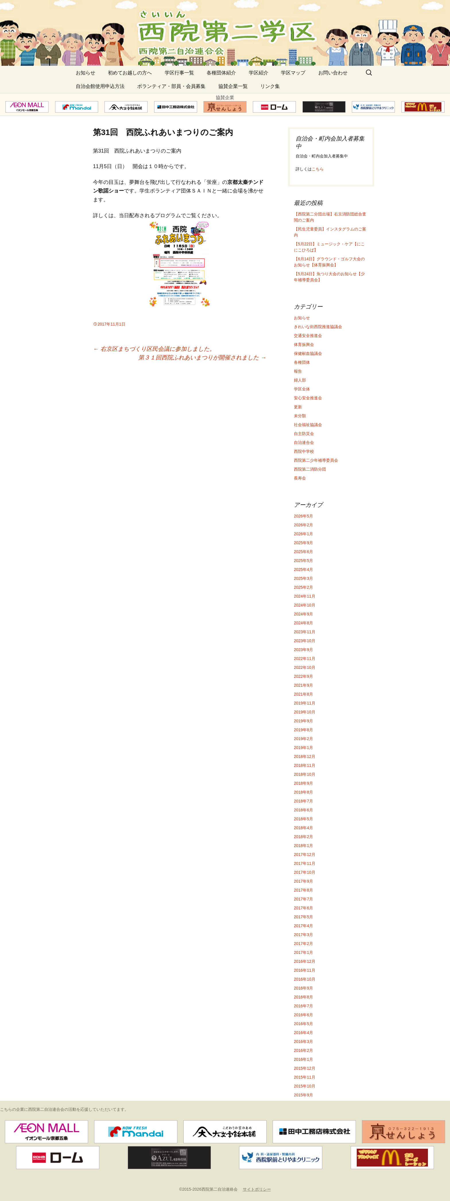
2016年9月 (303, 988)
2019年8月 (303, 729)
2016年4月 (303, 1032)
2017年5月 (303, 917)
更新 (298, 407)
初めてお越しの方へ (130, 73)
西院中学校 (304, 451)
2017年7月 (303, 899)
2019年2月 (303, 738)
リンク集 (270, 86)
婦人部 (300, 380)
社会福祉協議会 (308, 424)
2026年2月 (303, 525)
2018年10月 (304, 774)
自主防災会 (304, 433)
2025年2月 (303, 587)
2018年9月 (303, 783)
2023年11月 (304, 632)
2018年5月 (303, 819)
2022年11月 (304, 658)
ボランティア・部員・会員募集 (171, 86)
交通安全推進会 (308, 335)
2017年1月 (303, 952)
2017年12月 (304, 854)
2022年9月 (303, 676)
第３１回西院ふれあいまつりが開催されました (202, 357)
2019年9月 (303, 721)
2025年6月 (303, 551)
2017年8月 (303, 890)
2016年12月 (304, 961)
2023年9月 (303, 649)
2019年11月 (304, 703)
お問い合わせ (333, 73)
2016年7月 (303, 1006)
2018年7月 (303, 801)
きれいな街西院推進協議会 (318, 326)
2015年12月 (304, 1068)
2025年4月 (303, 569)
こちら (318, 169)
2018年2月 (303, 836)
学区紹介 (258, 73)
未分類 (300, 415)
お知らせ (85, 73)
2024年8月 (303, 623)
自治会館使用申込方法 (100, 86)
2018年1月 (303, 845)
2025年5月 (303, 560)
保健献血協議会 (308, 353)
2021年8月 (303, 694)
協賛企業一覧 (233, 86)
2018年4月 (303, 827)
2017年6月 (303, 908)
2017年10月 (304, 872)
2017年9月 (303, 881)
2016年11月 (304, 970)
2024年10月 (304, 605)
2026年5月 (303, 516)
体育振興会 (304, 344)
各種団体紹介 (221, 73)
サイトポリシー (257, 1189)
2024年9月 (303, 614)
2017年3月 (303, 934)
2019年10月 (304, 712)
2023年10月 (304, 640)
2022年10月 (304, 667)
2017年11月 (304, 863)
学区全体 (302, 389)
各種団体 (302, 362)
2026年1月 (303, 534)
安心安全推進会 (308, 398)
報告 (298, 371)
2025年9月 (303, 542)
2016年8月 (303, 997)
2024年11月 (304, 596)
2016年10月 (304, 979)
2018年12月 (304, 756)
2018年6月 (303, 810)
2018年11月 (304, 765)
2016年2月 (303, 1050)
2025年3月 (303, 578)
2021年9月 (303, 685)
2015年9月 (303, 1095)
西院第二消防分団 (310, 469)
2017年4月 (303, 925)
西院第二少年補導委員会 (316, 460)
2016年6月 (303, 1015)
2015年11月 (304, 1077)
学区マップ (293, 73)
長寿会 (300, 478)
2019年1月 (303, 747)
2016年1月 (303, 1059)
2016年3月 (303, 1041)
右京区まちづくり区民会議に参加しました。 (154, 349)
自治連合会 (304, 442)
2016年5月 (303, 1023)
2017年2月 (303, 943)
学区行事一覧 (179, 73)
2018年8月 (303, 792)
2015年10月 (304, 1086)
